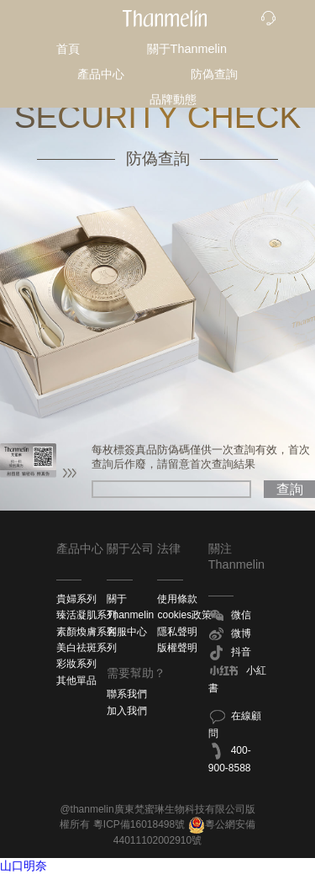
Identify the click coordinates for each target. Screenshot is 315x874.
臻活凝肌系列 (86, 615)
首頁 (68, 49)
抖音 (229, 653)
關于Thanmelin (187, 49)
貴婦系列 (76, 599)
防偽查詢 (214, 74)
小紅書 (237, 678)
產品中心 (100, 74)
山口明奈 (23, 865)
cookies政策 (184, 615)
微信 (229, 616)
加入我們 (127, 711)
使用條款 (177, 599)
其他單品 (76, 680)
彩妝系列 (76, 664)
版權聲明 (177, 648)
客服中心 (127, 632)
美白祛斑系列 (86, 648)
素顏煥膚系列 (86, 632)
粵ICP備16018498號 (139, 824)
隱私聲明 (177, 632)
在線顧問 (234, 723)
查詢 (289, 489)
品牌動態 (173, 99)
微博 (229, 634)
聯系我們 (127, 694)
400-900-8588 (229, 758)
